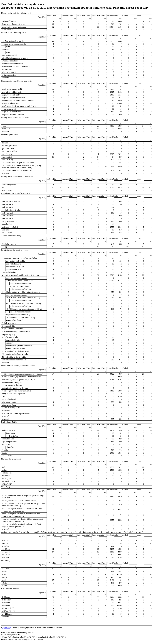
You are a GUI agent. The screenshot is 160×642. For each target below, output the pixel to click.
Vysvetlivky (6, 628)
